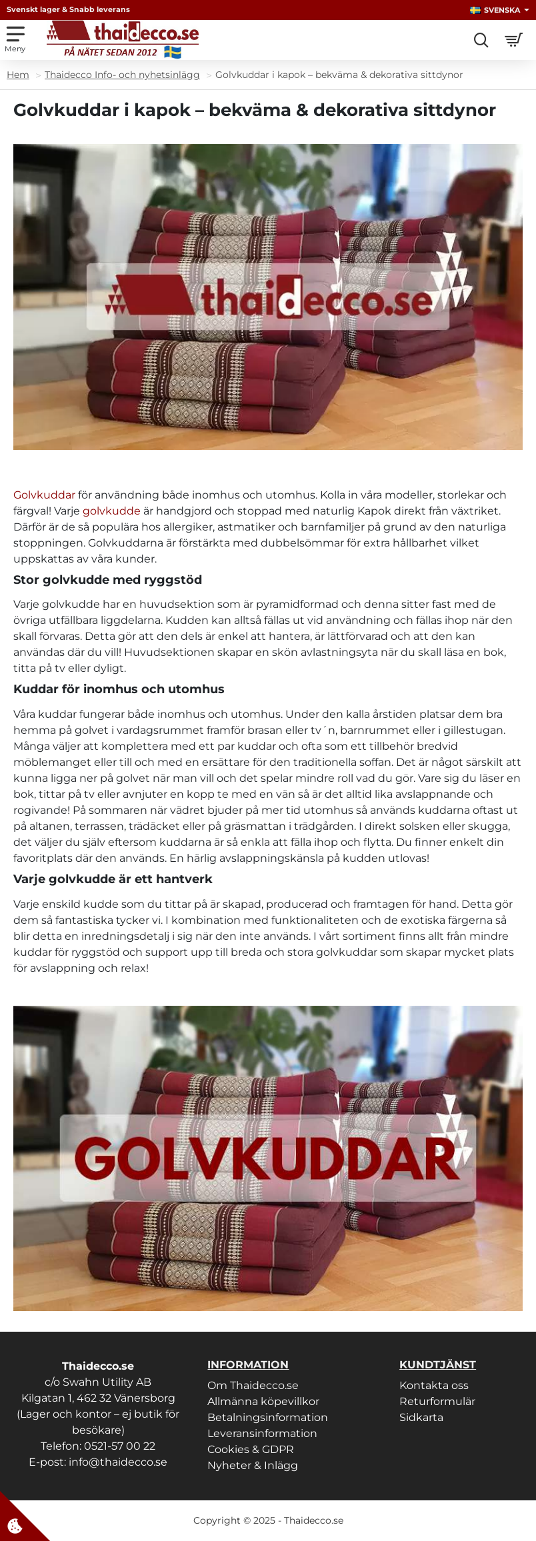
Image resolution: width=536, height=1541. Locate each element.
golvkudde (112, 511)
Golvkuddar (44, 495)
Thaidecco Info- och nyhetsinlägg (122, 75)
